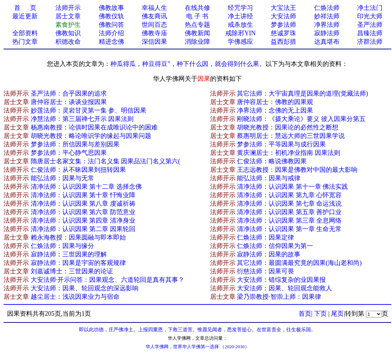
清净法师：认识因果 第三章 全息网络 (289, 220)
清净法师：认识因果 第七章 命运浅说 (289, 203)
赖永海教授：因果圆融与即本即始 (78, 237)
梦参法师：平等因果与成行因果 (281, 144)
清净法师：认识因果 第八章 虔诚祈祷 (83, 203)
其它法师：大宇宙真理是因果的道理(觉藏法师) (302, 93)
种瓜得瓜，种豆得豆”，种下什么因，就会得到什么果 (184, 63)
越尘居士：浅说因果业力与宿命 (75, 296)
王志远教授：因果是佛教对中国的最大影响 (297, 169)
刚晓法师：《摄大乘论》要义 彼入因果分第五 (301, 118)
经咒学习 (240, 7)
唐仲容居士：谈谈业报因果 (69, 101)
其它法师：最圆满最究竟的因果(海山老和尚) (299, 262)
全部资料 (25, 33)
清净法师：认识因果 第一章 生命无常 (289, 228)
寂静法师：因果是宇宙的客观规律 (78, 262)
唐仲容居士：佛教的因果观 (275, 101)
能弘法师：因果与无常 (62, 178)
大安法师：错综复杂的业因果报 (281, 279)
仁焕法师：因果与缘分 (62, 245)
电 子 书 (197, 16)
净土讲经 (240, 16)
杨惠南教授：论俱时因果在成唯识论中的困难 (94, 127)
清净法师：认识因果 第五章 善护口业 (289, 212)
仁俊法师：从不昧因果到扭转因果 (78, 169)
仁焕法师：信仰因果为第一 (275, 245)
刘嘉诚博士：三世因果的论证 (72, 271)
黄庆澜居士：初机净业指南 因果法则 (288, 152)
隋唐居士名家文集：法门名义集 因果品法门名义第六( (105, 161)
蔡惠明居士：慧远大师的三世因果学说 (291, 135)
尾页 (337, 313)
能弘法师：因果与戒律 (268, 178)
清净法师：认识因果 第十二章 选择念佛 (86, 186)
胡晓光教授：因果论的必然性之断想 (287, 127)
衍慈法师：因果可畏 (265, 271)
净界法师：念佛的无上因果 (275, 110)
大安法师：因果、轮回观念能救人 (284, 288)
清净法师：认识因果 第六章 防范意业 (83, 212)
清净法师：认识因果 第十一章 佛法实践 (292, 186)
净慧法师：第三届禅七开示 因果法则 (82, 118)
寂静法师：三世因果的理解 (69, 254)
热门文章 (25, 41)
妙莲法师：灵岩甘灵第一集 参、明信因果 (89, 110)
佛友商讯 (154, 16)
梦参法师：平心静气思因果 (69, 152)
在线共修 (197, 7)
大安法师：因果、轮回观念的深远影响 (85, 288)
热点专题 (197, 24)
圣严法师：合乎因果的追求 (69, 93)
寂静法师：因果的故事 (268, 254)
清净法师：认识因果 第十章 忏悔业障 (83, 195)
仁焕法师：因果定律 (265, 237)
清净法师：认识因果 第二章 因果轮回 (83, 228)
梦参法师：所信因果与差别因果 (75, 144)
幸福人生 (154, 7)
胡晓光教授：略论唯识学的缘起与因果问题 (91, 135)
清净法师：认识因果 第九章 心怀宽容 (289, 195)
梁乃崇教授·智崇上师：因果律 (279, 296)
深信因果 (154, 41)
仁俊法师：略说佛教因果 (272, 161)
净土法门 (369, 7)
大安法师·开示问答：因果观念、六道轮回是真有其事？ (108, 279)
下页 (320, 313)
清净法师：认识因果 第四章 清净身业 (83, 220)
